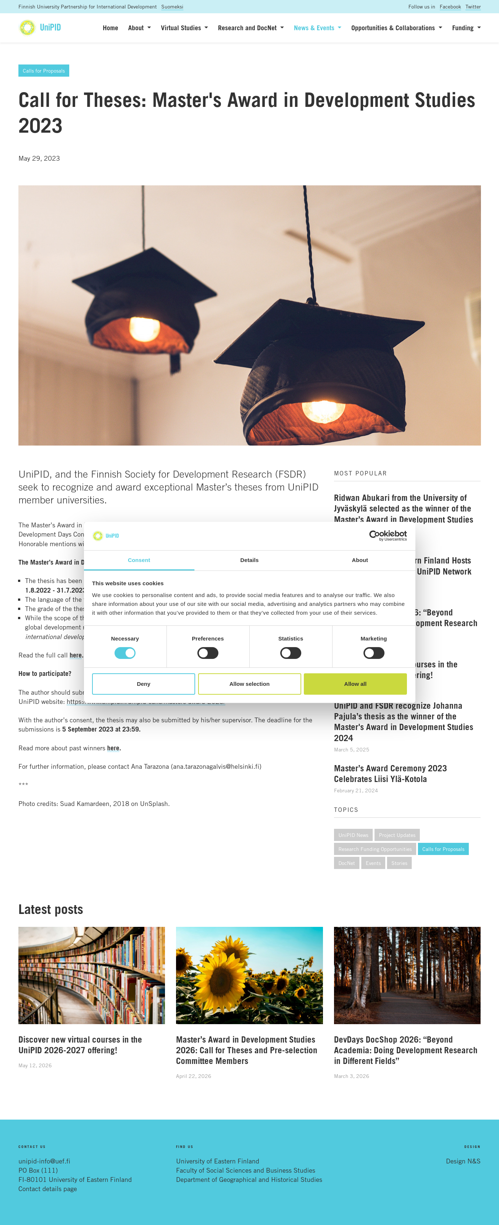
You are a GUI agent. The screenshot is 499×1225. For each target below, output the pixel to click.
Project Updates (397, 835)
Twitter (473, 6)
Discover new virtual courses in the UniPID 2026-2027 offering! (80, 1044)
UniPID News (353, 835)
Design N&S (463, 1161)
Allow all (355, 684)
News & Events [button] (315, 28)
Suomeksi (172, 6)
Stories (399, 863)
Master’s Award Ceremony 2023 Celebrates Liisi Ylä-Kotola (390, 773)
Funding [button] (463, 28)
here (113, 748)
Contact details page (47, 1188)
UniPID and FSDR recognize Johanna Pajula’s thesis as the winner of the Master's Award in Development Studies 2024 (403, 721)
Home (110, 28)
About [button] (136, 28)
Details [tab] (249, 560)
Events (373, 863)
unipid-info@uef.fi (44, 1161)
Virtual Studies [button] (182, 28)
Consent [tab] (139, 560)
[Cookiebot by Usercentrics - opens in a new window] (374, 535)
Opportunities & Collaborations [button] (394, 28)
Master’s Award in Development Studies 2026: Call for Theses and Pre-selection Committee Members (246, 1050)
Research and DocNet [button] (248, 28)
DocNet (346, 863)
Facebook (450, 6)
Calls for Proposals (44, 70)
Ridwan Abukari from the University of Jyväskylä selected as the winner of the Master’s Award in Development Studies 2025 (403, 513)
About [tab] (360, 560)
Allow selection (249, 684)
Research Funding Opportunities (375, 849)
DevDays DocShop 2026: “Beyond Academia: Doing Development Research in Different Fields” (406, 1050)
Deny (144, 684)
